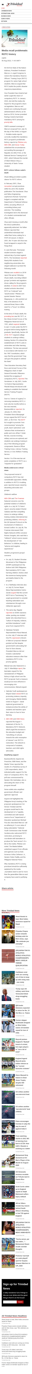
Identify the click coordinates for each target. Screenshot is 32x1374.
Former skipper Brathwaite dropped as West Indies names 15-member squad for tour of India (15, 1364)
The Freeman (19, 498)
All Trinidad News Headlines (14, 1316)
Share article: (8, 888)
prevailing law (9, 316)
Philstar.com (22, 142)
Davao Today (19, 145)
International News (7, 13)
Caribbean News (6, 11)
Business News (6, 16)
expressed (16, 638)
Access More (5, 912)
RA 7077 (9, 335)
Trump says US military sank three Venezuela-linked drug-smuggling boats (22, 994)
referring (21, 520)
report (20, 668)
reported (23, 258)
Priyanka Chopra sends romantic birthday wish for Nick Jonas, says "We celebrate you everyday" (15, 1328)
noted (14, 286)
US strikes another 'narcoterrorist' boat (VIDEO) (23, 1109)
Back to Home (6, 27)
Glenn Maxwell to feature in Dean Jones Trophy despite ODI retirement (22, 1080)
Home (3, 8)
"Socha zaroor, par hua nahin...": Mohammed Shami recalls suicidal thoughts (22, 1244)
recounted (8, 186)
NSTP (23, 420)
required (16, 324)
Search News (5, 18)
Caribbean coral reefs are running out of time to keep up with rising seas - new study (22, 977)
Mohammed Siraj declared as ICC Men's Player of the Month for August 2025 (23, 1160)
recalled (16, 273)
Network (4, 21)
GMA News (20, 719)
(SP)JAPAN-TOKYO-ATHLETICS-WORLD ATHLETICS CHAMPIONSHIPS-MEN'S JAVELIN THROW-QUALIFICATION (23, 958)
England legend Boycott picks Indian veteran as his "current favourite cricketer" (23, 1063)
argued (14, 593)
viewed (18, 694)
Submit (20, 1302)
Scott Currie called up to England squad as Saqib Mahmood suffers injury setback (22, 1192)
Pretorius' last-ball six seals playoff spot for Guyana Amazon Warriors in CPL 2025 (23, 1261)
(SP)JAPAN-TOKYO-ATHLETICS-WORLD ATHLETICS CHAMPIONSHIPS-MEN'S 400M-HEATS (23, 1227)
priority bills (8, 122)
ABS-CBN (7, 145)
